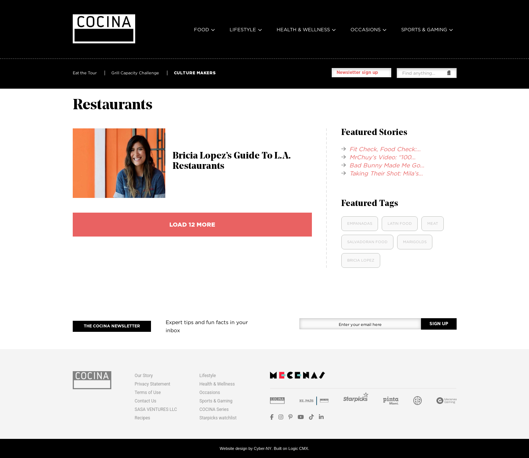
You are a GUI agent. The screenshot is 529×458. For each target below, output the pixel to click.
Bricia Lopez (360, 260)
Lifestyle (243, 29)
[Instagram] (280, 417)
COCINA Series (214, 409)
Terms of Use (148, 392)
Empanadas (359, 223)
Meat (432, 223)
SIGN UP (438, 324)
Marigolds (415, 242)
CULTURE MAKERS (195, 73)
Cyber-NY (262, 448)
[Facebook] (271, 417)
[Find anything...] (424, 73)
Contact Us (145, 401)
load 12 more (192, 224)
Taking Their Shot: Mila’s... (386, 173)
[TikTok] (311, 417)
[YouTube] (301, 417)
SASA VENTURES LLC (156, 409)
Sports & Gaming (424, 29)
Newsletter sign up (357, 72)
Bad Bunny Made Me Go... (386, 165)
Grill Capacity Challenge (135, 73)
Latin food (400, 223)
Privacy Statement (152, 384)
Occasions (365, 29)
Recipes (142, 417)
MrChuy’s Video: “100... (382, 157)
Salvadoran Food (367, 242)
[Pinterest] (290, 417)
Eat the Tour (85, 73)
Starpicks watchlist (218, 417)
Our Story (144, 375)
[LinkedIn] (321, 417)
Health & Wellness (303, 29)
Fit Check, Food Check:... (385, 149)
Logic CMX (298, 448)
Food (201, 29)
